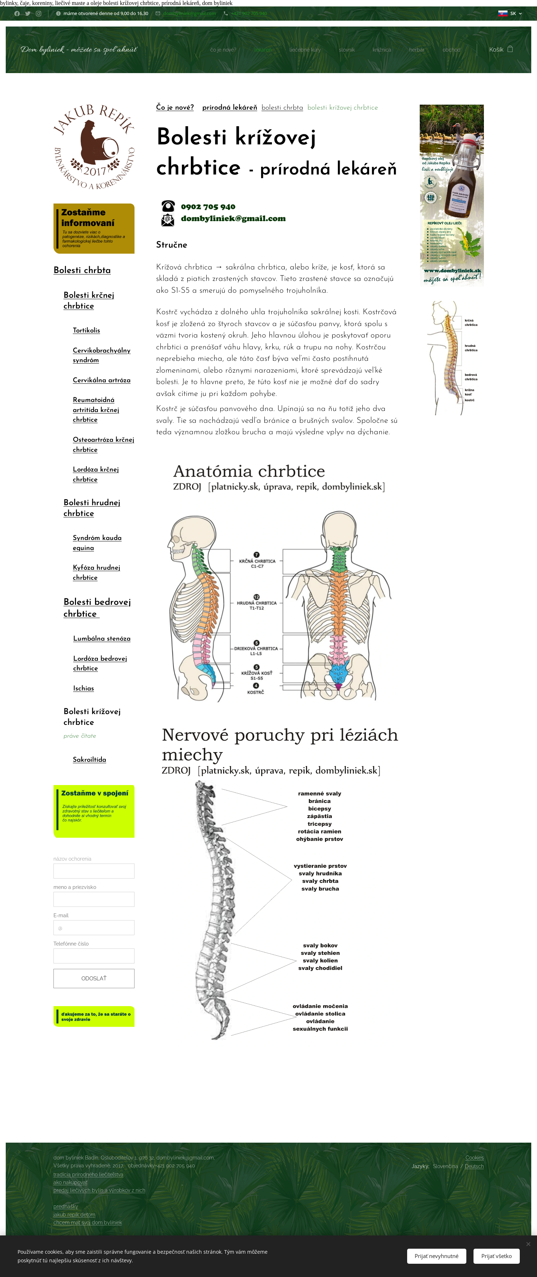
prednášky (65, 1206)
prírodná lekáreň (229, 107)
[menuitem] (209, 50)
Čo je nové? (174, 107)
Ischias (83, 688)
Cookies (475, 1158)
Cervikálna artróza (101, 380)
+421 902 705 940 (249, 13)
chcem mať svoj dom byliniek (87, 1222)
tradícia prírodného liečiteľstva (88, 1174)
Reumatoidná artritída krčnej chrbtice (95, 410)
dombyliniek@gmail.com (189, 13)
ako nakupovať (70, 1182)
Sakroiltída (89, 760)
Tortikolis (86, 331)
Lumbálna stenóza (101, 639)
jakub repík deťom (74, 1215)
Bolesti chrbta (82, 271)
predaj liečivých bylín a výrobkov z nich (99, 1190)
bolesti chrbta (282, 107)
